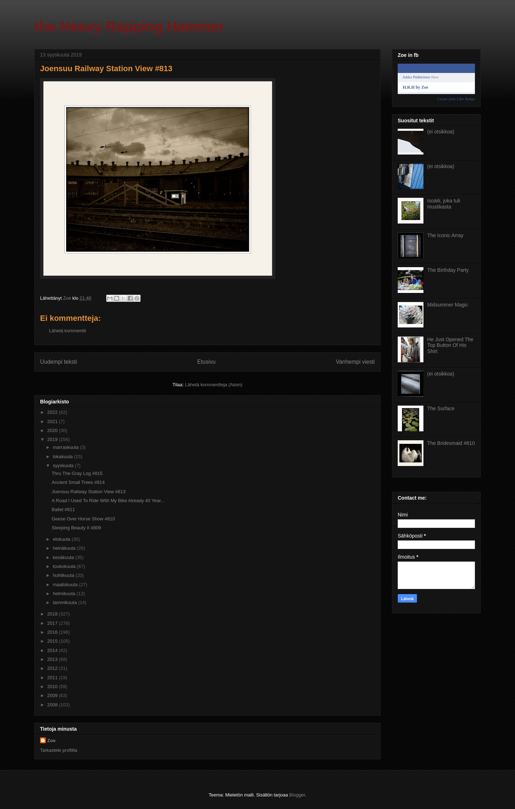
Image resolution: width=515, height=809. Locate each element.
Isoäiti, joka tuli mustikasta (443, 204)
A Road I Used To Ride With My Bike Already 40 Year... (108, 500)
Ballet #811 (63, 509)
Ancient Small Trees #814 (78, 482)
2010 (53, 686)
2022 (53, 412)
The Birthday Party (448, 270)
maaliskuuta (66, 584)
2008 (53, 704)
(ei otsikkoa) (440, 131)
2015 (53, 641)
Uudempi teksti (58, 362)
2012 (53, 668)
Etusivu (206, 362)
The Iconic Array (445, 235)
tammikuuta (65, 602)
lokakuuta (63, 456)
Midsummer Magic (447, 305)
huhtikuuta (64, 575)
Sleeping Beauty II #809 (76, 527)
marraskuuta (66, 447)
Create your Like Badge (456, 99)
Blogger (297, 795)
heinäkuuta (65, 548)
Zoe (51, 740)
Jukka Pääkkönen (416, 77)
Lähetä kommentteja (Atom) (213, 384)
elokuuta (62, 539)
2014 (53, 650)
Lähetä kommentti (67, 330)
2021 (53, 421)
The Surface (441, 408)
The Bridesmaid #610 (451, 443)
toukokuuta (65, 566)
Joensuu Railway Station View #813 (88, 491)
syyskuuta (64, 465)
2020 (53, 430)
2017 (53, 623)
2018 (53, 614)
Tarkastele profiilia (58, 750)
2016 (53, 632)
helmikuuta (65, 593)
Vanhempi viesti (355, 362)
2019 (53, 439)
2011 (53, 677)
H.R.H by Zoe (415, 87)
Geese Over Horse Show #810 (83, 518)
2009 (53, 695)
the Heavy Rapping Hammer (129, 26)
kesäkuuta (64, 557)
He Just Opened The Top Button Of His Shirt (450, 345)
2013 (53, 659)
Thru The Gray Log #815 (77, 473)
